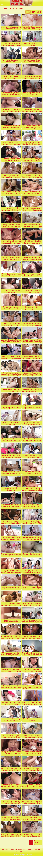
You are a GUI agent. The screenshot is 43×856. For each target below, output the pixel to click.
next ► (38, 843)
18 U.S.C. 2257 (20, 849)
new (33, 12)
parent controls (21, 852)
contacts (5, 849)
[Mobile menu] (2, 3)
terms (12, 849)
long (39, 12)
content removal (34, 849)
